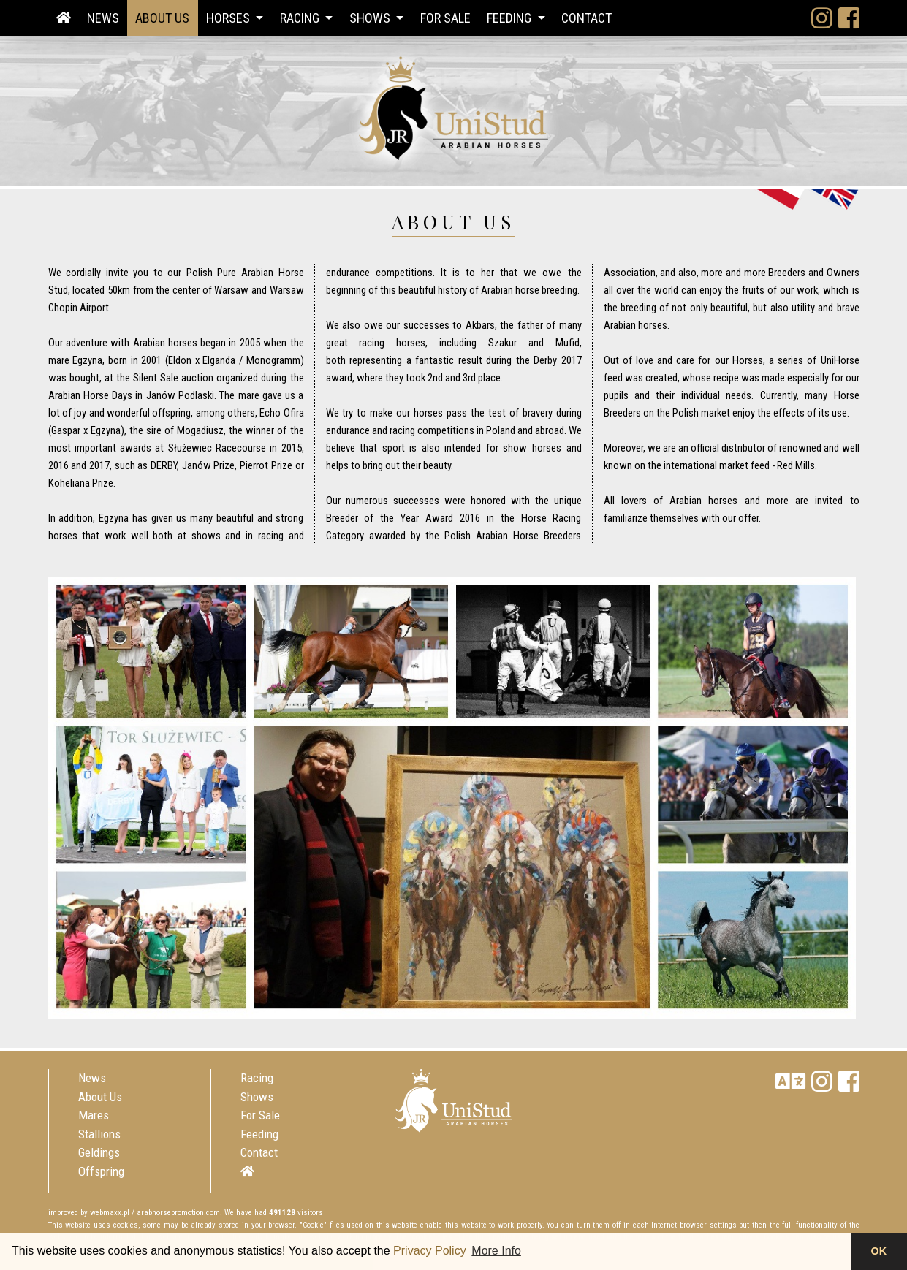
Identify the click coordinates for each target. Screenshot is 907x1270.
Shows (256, 1097)
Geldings (99, 1152)
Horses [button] (229, 18)
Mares (93, 1115)
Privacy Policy (429, 1250)
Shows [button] (371, 18)
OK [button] (879, 1251)
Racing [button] (301, 18)
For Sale (445, 18)
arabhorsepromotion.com (178, 1212)
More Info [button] (496, 1250)
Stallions (99, 1134)
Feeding (259, 1134)
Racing (256, 1078)
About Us (162, 18)
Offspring (101, 1171)
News (103, 18)
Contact (586, 18)
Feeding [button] (510, 18)
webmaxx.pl (109, 1212)
